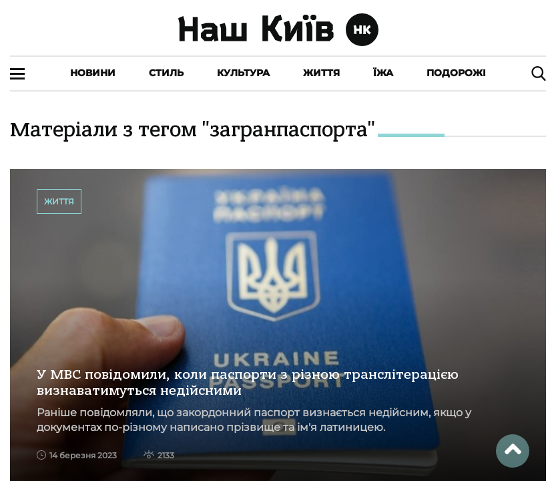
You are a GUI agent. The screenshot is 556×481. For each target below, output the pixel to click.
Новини (92, 73)
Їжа (383, 73)
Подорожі (456, 73)
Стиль (166, 73)
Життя (321, 73)
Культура (243, 73)
